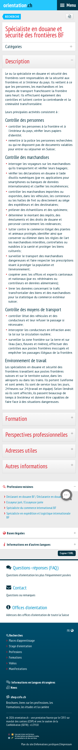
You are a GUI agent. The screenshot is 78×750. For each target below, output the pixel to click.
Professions (15, 652)
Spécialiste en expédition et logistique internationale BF (38, 515)
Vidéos (12, 663)
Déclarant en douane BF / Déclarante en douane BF (36, 497)
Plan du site (27, 744)
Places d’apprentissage (22, 640)
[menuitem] (70, 630)
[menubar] (67, 5)
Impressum (66, 744)
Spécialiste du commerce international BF (31, 508)
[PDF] (69, 16)
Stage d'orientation (20, 646)
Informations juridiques (47, 744)
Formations (15, 657)
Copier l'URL (67, 553)
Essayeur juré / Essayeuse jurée (24, 502)
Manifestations (18, 669)
